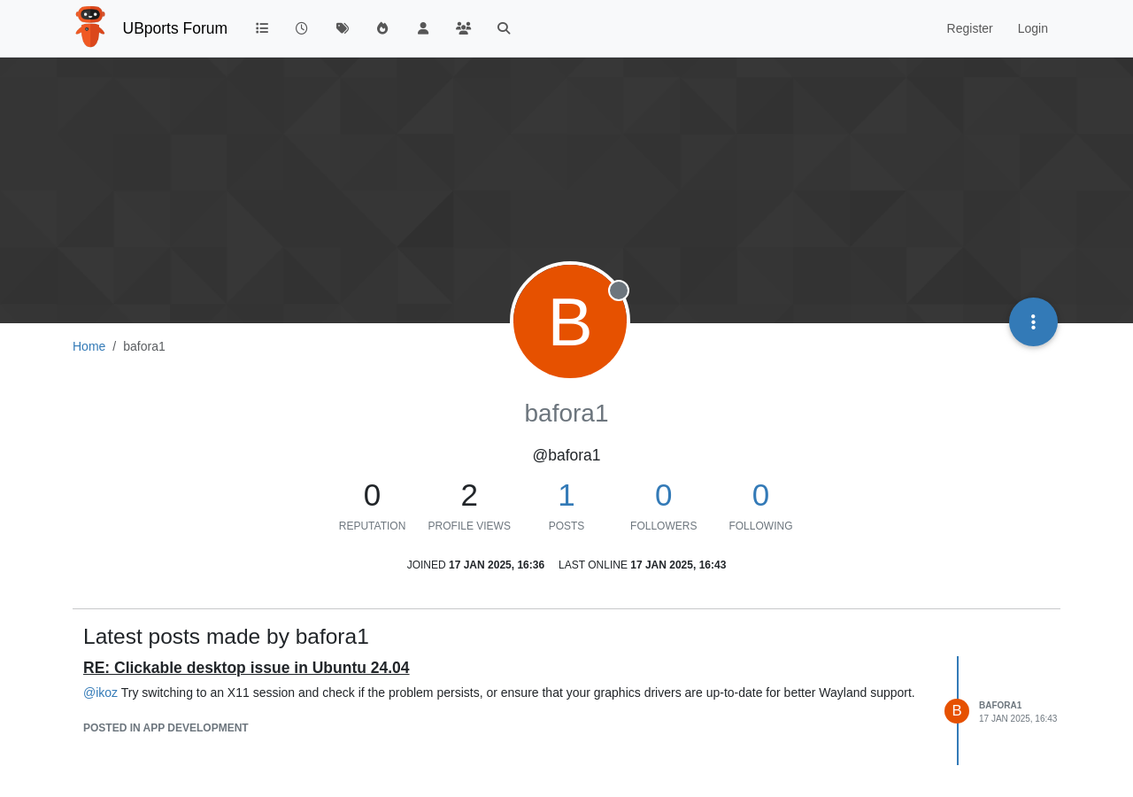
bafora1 (1000, 705)
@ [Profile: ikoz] (100, 692)
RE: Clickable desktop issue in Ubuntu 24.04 (246, 668)
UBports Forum (175, 28)
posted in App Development (166, 728)
